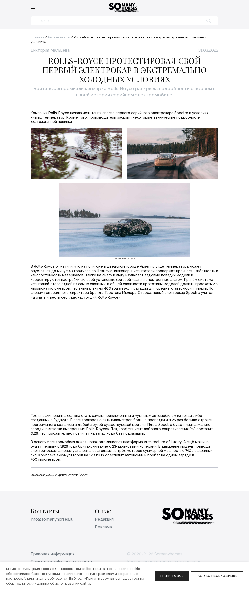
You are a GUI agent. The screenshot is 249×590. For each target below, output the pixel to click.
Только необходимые (217, 576)
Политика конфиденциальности (61, 561)
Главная (37, 37)
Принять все (172, 576)
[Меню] (33, 9)
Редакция (104, 519)
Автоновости (59, 37)
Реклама (103, 527)
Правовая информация (52, 554)
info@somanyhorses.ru (52, 519)
